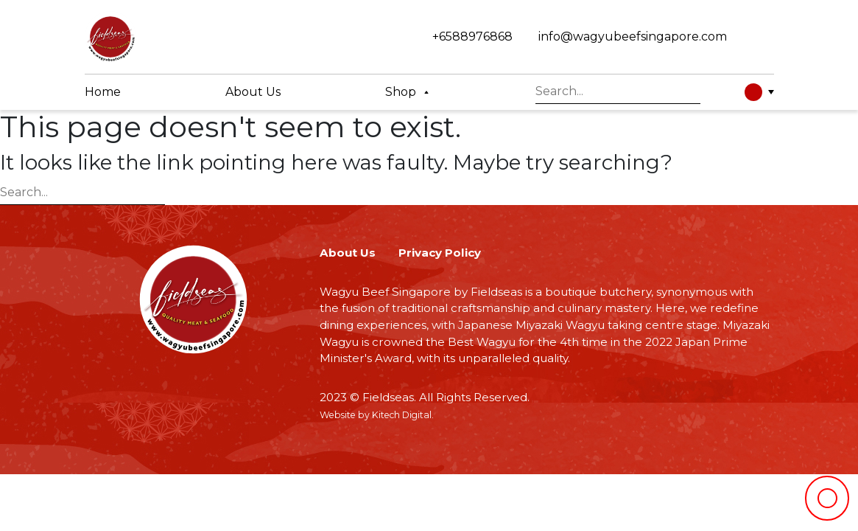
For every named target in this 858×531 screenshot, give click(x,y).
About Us (348, 253)
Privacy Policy (439, 253)
